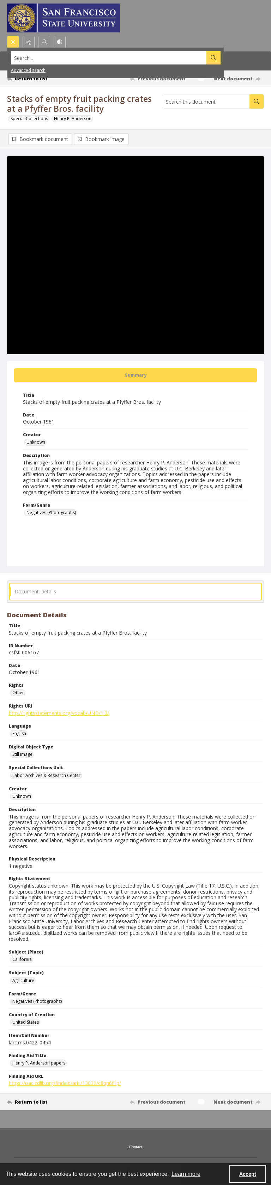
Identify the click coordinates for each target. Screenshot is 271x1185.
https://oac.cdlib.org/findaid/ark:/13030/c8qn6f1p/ (65, 1083)
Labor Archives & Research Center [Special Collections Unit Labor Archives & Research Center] (46, 775)
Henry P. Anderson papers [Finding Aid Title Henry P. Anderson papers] (38, 1063)
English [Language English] (19, 733)
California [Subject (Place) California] (22, 959)
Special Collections (29, 119)
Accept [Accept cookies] (247, 1174)
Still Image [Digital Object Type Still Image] (22, 754)
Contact (135, 1146)
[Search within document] (256, 101)
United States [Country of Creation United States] (25, 1022)
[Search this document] (206, 101)
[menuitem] (135, 1146)
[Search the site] (108, 57)
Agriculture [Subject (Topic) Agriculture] (23, 980)
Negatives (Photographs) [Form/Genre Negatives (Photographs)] (51, 513)
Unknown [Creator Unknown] (35, 442)
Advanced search (28, 70)
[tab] (135, 375)
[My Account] (44, 42)
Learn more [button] (185, 1174)
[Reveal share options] (28, 42)
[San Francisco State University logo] (63, 18)
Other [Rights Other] (18, 693)
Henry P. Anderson (72, 119)
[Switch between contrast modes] (59, 42)
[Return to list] (40, 78)
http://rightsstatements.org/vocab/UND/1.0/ (59, 713)
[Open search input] (13, 42)
